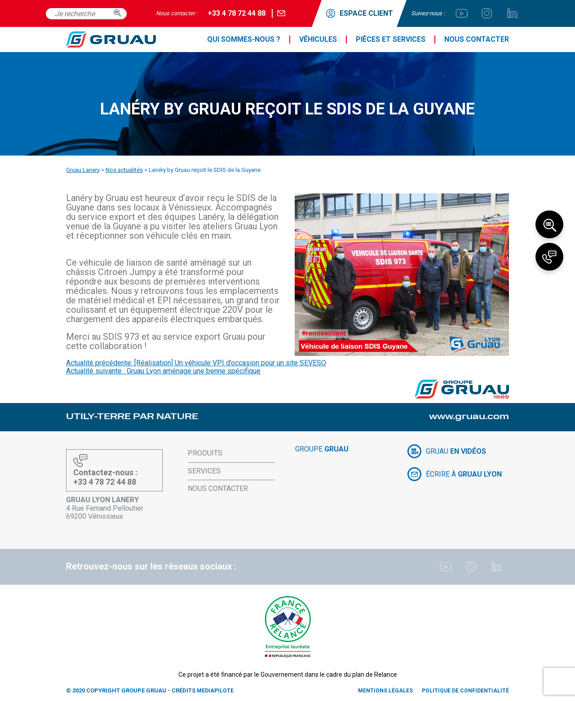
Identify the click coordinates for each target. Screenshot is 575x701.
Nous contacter (476, 39)
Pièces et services (390, 39)
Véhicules (318, 39)
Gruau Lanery (83, 169)
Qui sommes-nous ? (243, 39)
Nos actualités (124, 169)
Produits (205, 453)
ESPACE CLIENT (359, 13)
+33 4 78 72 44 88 (236, 13)
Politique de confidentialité (465, 691)
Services (204, 471)
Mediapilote (215, 691)
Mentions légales (385, 691)
